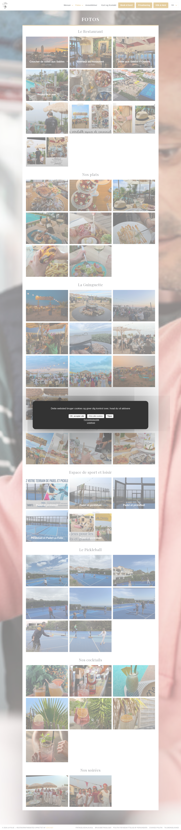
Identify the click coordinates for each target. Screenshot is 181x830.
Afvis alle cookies (96, 416)
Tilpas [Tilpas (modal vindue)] (109, 416)
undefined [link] (91, 423)
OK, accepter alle (77, 416)
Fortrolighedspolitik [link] (91, 420)
